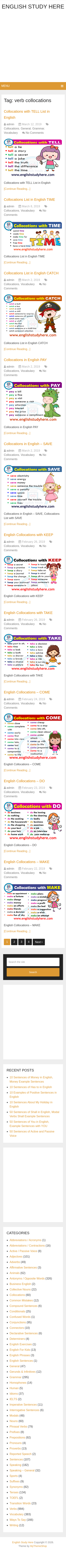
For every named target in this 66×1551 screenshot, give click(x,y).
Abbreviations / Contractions (27, 1245)
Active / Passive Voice (23, 1251)
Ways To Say (18, 1519)
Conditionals (17, 1311)
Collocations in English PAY (25, 360)
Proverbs (15, 1448)
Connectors (17, 1327)
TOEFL (14, 1497)
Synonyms (16, 1486)
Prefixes (15, 1432)
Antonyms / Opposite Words (27, 1278)
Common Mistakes (21, 1300)
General (26, 128)
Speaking (15, 1464)
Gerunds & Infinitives (23, 1371)
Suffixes (15, 1481)
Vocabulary (11, 132)
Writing (14, 1525)
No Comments (35, 132)
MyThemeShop (38, 1546)
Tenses (14, 1492)
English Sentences (21, 1360)
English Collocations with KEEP (28, 535)
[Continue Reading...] (17, 188)
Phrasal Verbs (18, 1426)
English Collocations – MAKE (26, 862)
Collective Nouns (20, 1289)
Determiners (17, 1338)
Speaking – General (22, 1470)
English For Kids (20, 1349)
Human (14, 1388)
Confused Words (20, 1316)
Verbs (13, 1508)
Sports (14, 1475)
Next (39, 942)
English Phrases (20, 1355)
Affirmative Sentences (23, 1267)
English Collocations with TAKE (28, 613)
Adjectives (16, 1256)
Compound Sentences (23, 1305)
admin (10, 124)
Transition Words (20, 1503)
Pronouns (16, 1443)
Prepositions (17, 1437)
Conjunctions (18, 1322)
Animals (15, 1273)
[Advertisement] (33, 47)
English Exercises (21, 1344)
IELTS (13, 1399)
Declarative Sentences (24, 1333)
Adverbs (15, 1262)
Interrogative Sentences (24, 1410)
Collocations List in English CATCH (31, 273)
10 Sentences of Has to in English (31, 1087)
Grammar (38, 128)
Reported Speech (21, 1453)
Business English (20, 1283)
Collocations (11, 128)
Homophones (18, 1382)
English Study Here (33, 6)
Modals (14, 1415)
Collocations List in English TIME (29, 199)
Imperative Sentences (23, 1404)
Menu (5, 85)
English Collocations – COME (27, 692)
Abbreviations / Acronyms (26, 1240)
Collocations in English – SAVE (28, 444)
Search (33, 972)
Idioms (14, 1393)
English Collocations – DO (24, 781)
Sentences (16, 1459)
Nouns (14, 1421)
